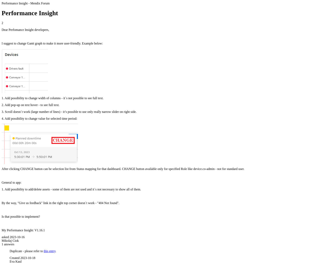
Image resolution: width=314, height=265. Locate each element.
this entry (49, 251)
